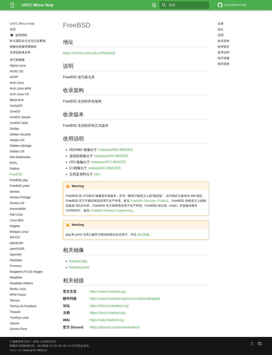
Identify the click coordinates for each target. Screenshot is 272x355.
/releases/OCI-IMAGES (108, 162)
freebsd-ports (79, 267)
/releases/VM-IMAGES (111, 156)
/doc (97, 174)
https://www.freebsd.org (107, 291)
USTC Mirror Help (22, 23)
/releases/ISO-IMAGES (115, 150)
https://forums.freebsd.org (109, 306)
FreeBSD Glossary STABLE (149, 200)
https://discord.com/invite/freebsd (114, 327)
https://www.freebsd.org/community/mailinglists (125, 298)
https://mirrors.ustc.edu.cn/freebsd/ (89, 53)
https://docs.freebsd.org (107, 313)
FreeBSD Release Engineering (111, 210)
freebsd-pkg (78, 261)
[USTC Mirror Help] (12, 5)
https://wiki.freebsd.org (107, 320)
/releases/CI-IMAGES (104, 168)
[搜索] (184, 5)
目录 (221, 23)
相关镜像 (143, 234)
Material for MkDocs (35, 350)
